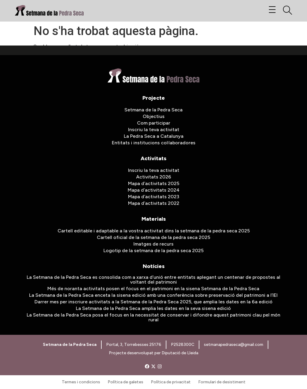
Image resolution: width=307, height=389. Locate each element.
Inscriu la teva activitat (153, 129)
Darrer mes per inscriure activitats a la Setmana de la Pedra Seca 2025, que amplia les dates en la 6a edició (153, 302)
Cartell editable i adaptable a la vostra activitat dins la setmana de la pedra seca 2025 (154, 231)
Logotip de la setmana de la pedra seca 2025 (153, 250)
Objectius (154, 116)
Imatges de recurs (153, 244)
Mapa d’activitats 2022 (153, 203)
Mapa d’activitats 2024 (154, 190)
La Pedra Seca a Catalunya (153, 136)
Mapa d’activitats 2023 (153, 196)
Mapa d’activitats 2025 (153, 183)
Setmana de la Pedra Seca (153, 110)
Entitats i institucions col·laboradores (153, 143)
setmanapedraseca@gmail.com (233, 344)
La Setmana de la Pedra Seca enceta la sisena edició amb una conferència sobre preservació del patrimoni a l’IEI (153, 295)
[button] (272, 10)
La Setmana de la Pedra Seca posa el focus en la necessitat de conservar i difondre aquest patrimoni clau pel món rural (153, 317)
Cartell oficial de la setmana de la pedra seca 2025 (153, 237)
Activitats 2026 (153, 177)
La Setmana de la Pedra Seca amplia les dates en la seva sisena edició (153, 308)
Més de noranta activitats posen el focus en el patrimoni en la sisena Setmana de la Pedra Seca (153, 288)
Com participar (153, 123)
